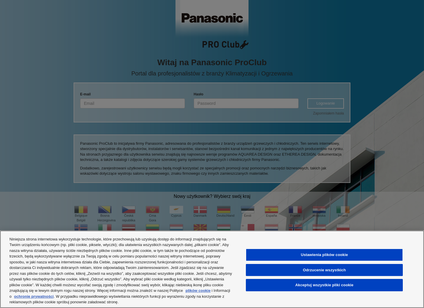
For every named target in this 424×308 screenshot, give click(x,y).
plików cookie (198, 290)
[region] (212, 269)
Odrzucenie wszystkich (324, 270)
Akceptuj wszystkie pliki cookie (324, 285)
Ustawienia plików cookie (324, 255)
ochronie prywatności (34, 296)
